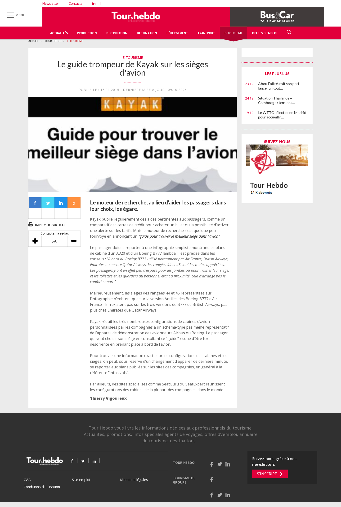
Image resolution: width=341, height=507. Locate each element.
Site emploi (81, 479)
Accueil (33, 41)
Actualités (59, 33)
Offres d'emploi (264, 33)
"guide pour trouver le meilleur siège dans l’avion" (179, 236)
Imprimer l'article (50, 225)
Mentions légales (134, 479)
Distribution (116, 33)
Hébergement (177, 33)
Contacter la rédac (54, 233)
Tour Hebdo (53, 41)
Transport (206, 33)
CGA (27, 479)
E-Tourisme (233, 33)
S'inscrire (267, 473)
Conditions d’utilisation (42, 486)
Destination (147, 33)
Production (87, 33)
